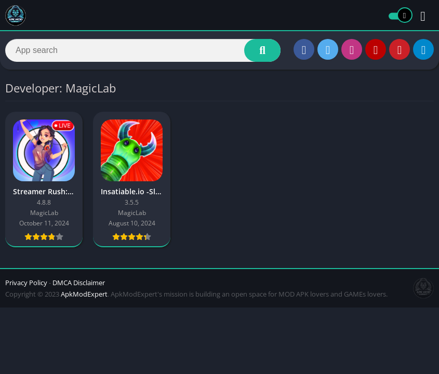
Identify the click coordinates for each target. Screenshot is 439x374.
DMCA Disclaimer (78, 282)
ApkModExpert (84, 294)
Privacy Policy (26, 282)
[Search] (143, 50)
